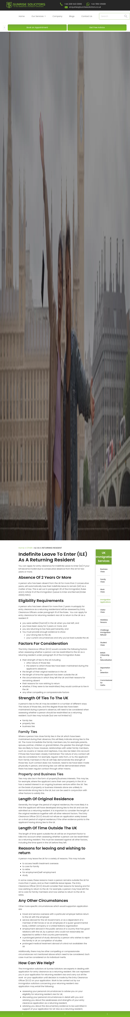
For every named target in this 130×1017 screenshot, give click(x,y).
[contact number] (22, 1014)
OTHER (29, 547)
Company (57, 16)
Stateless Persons (104, 621)
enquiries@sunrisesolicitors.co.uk (85, 7)
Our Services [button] (38, 16)
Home (22, 16)
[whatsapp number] (107, 1014)
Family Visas (103, 580)
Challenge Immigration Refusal (105, 632)
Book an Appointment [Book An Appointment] (37, 27)
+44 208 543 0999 (73, 4)
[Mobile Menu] (4, 27)
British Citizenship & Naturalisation (105, 656)
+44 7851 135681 (98, 4)
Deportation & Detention (105, 670)
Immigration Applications (105, 600)
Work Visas (102, 590)
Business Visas (103, 570)
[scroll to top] (65, 1007)
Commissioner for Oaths (105, 682)
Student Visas (103, 643)
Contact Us (86, 16)
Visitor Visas (102, 611)
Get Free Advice (97, 27)
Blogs (71, 16)
